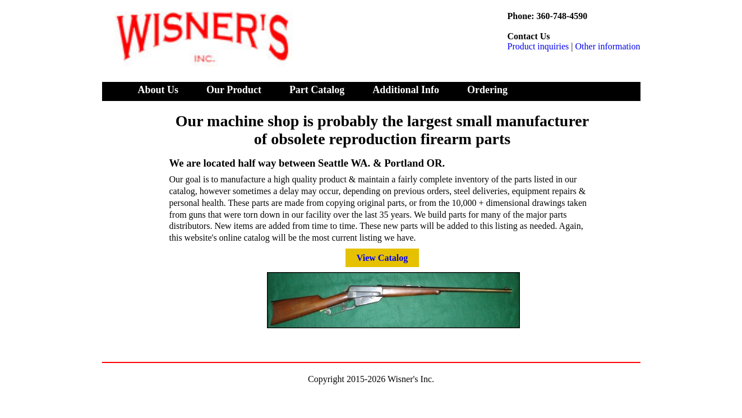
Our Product (233, 89)
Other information (607, 46)
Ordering (487, 89)
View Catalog (382, 258)
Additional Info (405, 89)
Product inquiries (538, 46)
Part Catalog (316, 89)
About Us (158, 89)
